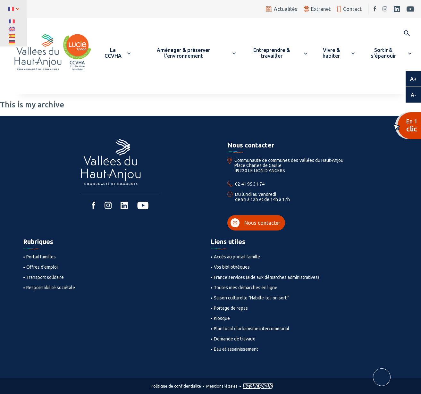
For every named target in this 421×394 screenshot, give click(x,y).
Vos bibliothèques (232, 267)
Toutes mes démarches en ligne (245, 287)
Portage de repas (231, 308)
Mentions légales (222, 386)
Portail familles (41, 256)
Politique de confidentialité (176, 386)
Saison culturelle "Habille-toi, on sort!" (251, 297)
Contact (349, 9)
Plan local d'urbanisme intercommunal (251, 328)
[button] (116, 53)
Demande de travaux (234, 338)
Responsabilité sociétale (50, 287)
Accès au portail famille (237, 256)
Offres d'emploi (42, 267)
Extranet (317, 9)
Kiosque (222, 318)
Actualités (281, 9)
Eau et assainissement (236, 349)
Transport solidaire (45, 277)
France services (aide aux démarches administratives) (266, 277)
